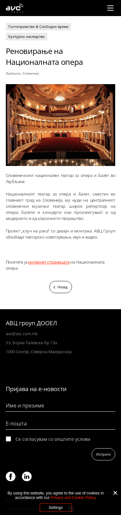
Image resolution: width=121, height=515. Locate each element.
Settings (56, 507)
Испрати (103, 454)
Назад (62, 286)
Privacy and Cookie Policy (73, 497)
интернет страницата (48, 262)
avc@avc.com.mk (21, 333)
